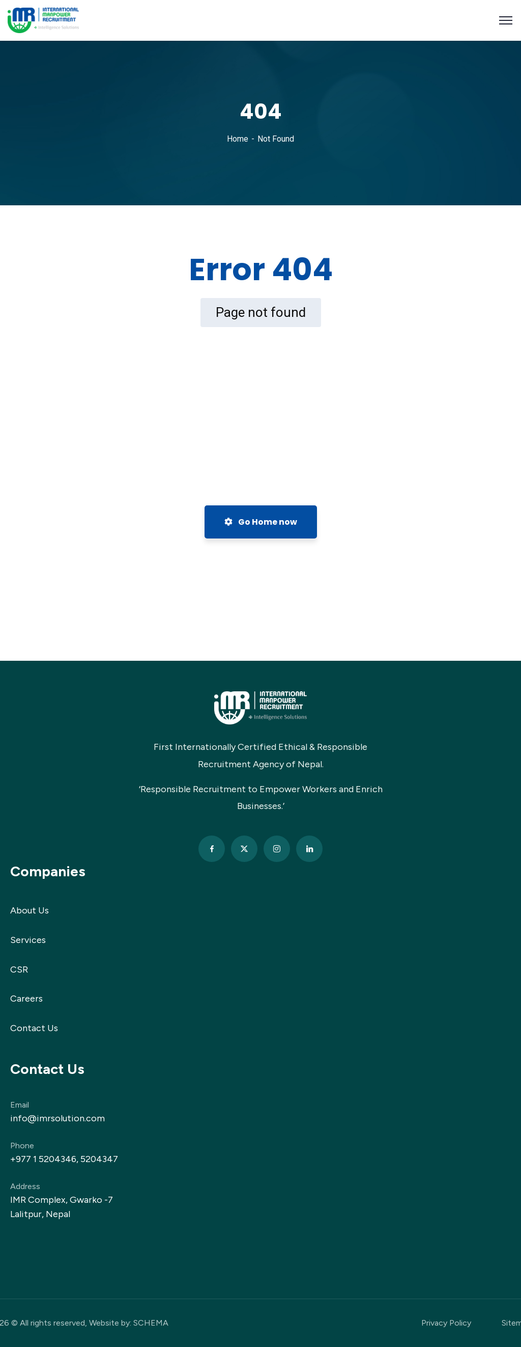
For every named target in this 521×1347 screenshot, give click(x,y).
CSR (19, 969)
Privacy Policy (446, 1323)
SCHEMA (150, 1323)
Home (237, 139)
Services (28, 940)
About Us (29, 910)
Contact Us (34, 1028)
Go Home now (260, 522)
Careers (26, 998)
